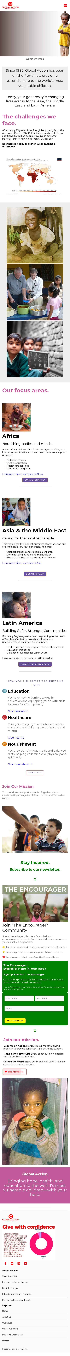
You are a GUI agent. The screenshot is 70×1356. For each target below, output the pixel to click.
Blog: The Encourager (12, 1335)
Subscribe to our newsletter (15, 1349)
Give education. (18, 711)
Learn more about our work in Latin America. (27, 658)
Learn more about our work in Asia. (22, 563)
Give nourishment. (20, 764)
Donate (5, 1341)
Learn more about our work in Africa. (22, 474)
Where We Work (10, 1329)
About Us (6, 1317)
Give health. (16, 737)
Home (5, 1311)
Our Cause (7, 1323)
